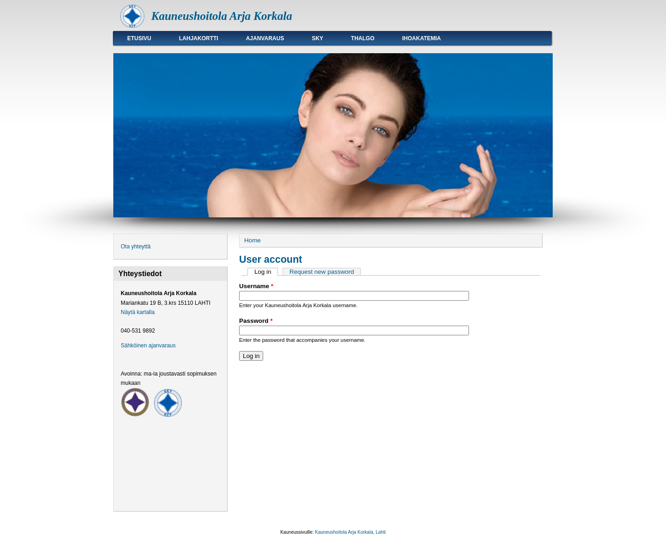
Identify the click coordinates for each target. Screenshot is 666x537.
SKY (317, 38)
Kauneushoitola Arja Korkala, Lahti (350, 532)
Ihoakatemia (421, 38)
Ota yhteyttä (136, 246)
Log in (266, 271)
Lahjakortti (198, 38)
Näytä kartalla (137, 312)
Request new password (322, 271)
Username (256, 286)
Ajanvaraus (265, 38)
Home (252, 240)
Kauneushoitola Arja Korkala (221, 16)
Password (255, 320)
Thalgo (363, 38)
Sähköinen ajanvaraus (148, 345)
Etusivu (139, 38)
